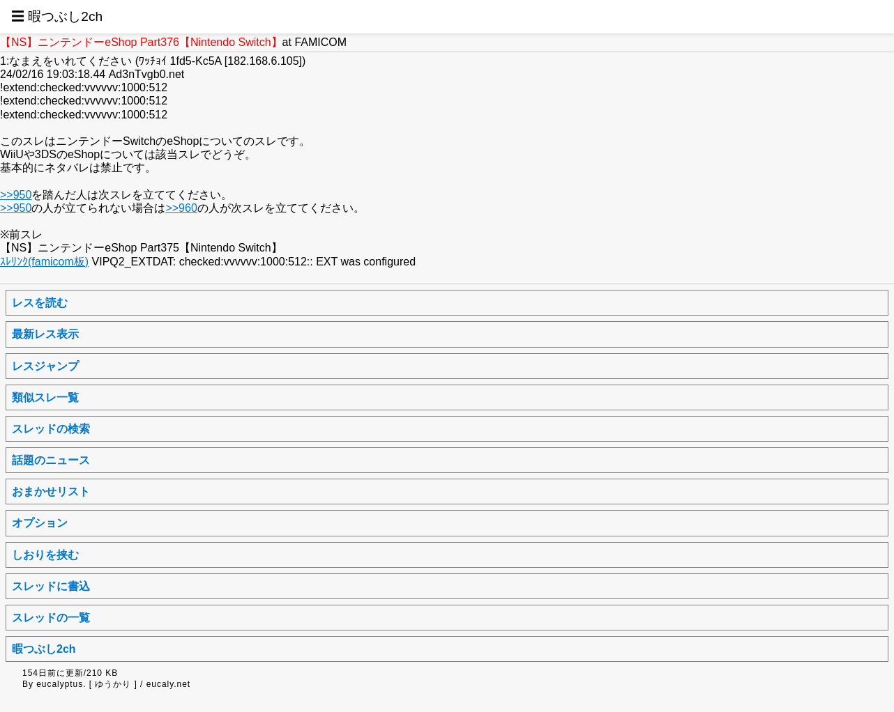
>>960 (181, 208)
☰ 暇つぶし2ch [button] (57, 16)
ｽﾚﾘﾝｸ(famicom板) (44, 262)
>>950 (15, 195)
